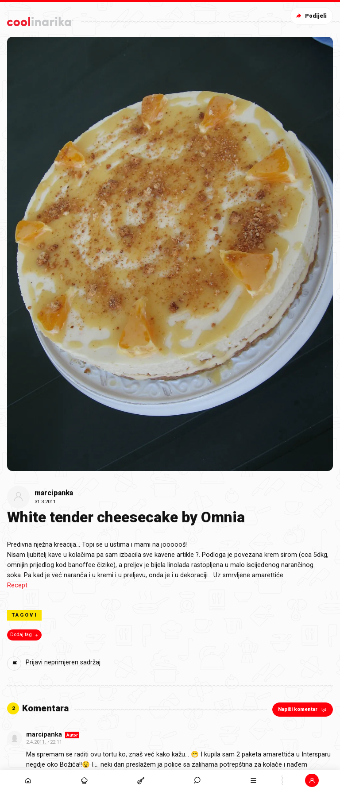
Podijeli (310, 16)
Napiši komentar (303, 709)
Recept (17, 585)
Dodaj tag (25, 634)
